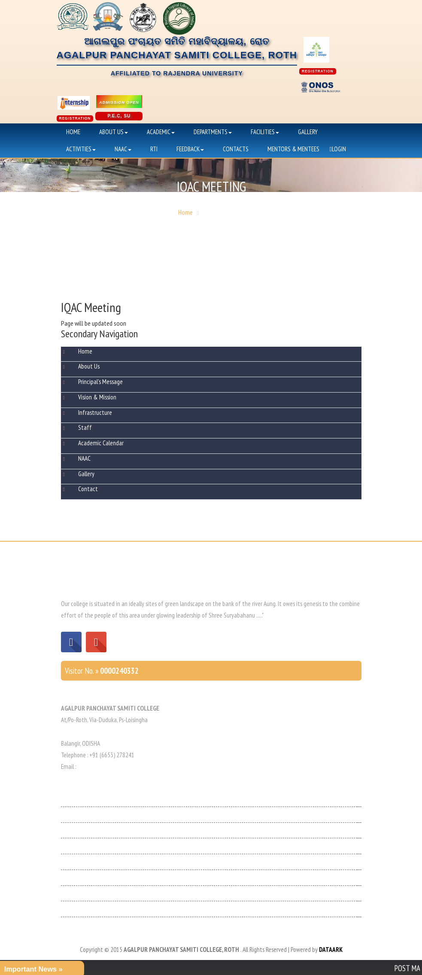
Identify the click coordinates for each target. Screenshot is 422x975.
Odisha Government (85, 799)
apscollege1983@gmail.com (111, 766)
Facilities (265, 132)
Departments (213, 132)
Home (73, 132)
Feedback (190, 149)
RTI (154, 149)
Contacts (236, 149)
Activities (81, 149)
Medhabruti (75, 814)
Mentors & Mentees (293, 149)
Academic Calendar (101, 443)
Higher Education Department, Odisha (106, 862)
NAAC (123, 149)
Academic (161, 132)
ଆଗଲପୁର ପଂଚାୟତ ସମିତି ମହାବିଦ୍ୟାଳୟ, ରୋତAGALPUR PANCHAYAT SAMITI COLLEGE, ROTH (177, 56)
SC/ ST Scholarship (83, 909)
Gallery (308, 132)
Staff (85, 427)
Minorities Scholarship (87, 893)
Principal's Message (100, 382)
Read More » (278, 615)
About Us (113, 132)
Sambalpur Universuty (87, 877)
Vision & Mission (97, 397)
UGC (66, 830)
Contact (88, 489)
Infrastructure (95, 412)
